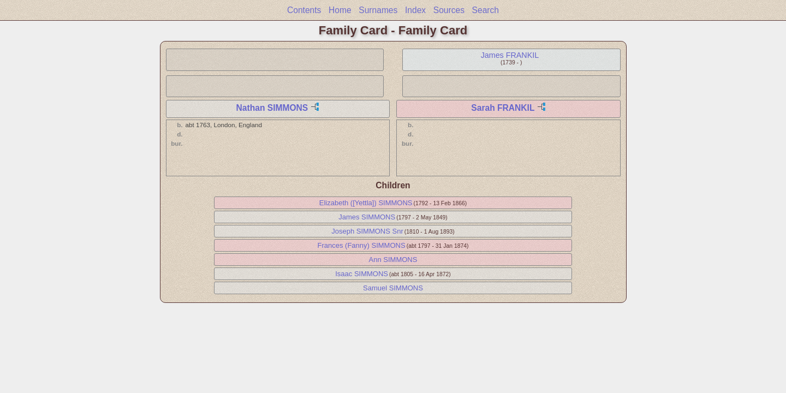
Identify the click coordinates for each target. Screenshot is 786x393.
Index (415, 10)
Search (485, 10)
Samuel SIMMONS (393, 288)
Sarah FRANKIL (502, 107)
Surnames (378, 10)
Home (340, 10)
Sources (449, 10)
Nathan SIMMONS (272, 107)
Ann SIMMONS (393, 259)
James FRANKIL (510, 55)
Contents (304, 10)
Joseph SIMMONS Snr (367, 231)
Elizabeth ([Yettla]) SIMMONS (366, 203)
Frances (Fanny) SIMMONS (362, 245)
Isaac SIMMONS (361, 274)
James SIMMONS (366, 217)
